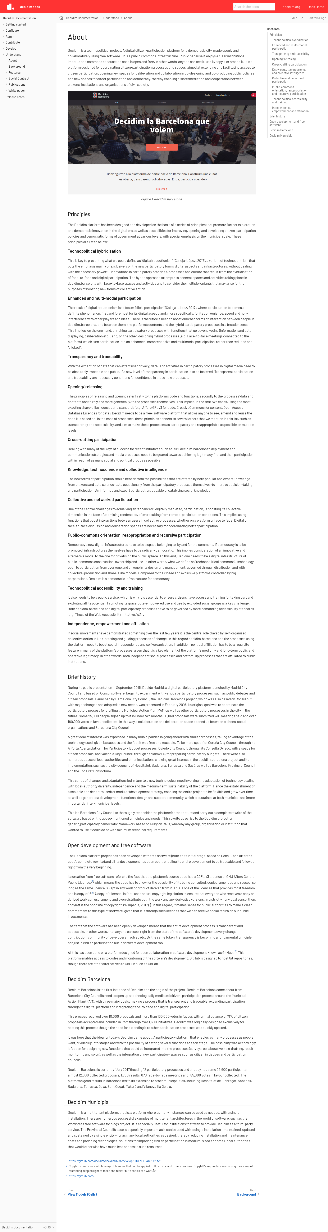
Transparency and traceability (290, 53)
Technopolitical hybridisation (290, 40)
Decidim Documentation (19, 18)
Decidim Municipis (280, 135)
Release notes (15, 97)
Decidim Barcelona (281, 130)
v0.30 (295, 18)
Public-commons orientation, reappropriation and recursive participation (290, 90)
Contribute (13, 42)
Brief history (277, 116)
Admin (10, 36)
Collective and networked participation (288, 79)
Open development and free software (287, 123)
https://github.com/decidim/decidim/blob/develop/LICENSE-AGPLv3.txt (114, 1161)
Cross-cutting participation (289, 64)
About (13, 60)
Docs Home (316, 7)
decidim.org (291, 7)
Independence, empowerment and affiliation (290, 109)
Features (14, 72)
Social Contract (19, 78)
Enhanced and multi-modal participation (289, 46)
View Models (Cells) (82, 1194)
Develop (11, 48)
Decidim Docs (30, 7)
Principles (275, 34)
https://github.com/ (81, 1176)
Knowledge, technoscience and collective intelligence (289, 71)
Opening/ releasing (284, 59)
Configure (12, 30)
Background (17, 66)
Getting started (16, 24)
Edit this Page (317, 18)
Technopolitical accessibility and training (289, 100)
